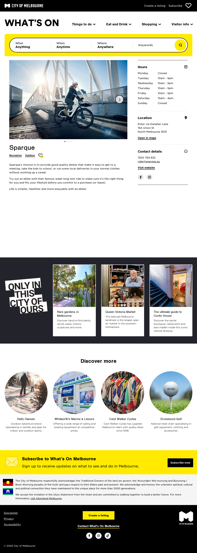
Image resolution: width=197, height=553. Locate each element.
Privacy (9, 518)
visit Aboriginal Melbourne (46, 498)
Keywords (145, 45)
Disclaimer (11, 513)
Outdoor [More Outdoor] (30, 155)
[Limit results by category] (30, 45)
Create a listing (154, 5)
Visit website (146, 167)
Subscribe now (180, 462)
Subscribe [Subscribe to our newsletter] (175, 5)
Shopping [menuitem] (151, 24)
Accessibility (12, 524)
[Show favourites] (188, 5)
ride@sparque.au (149, 161)
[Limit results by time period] (71, 45)
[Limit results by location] (112, 45)
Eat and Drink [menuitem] (118, 24)
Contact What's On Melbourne (98, 526)
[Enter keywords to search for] (153, 47)
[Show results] (180, 45)
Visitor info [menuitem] (182, 24)
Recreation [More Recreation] (15, 155)
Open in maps (147, 137)
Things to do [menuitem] (83, 24)
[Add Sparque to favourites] (40, 156)
